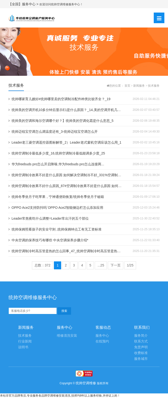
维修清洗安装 (67, 335)
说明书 (23, 347)
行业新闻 (25, 341)
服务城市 (141, 359)
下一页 (115, 265)
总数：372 (42, 265)
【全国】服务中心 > (23, 4)
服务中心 (102, 335)
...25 (100, 265)
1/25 (130, 265)
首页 (127, 85)
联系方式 (141, 341)
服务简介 (141, 335)
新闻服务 (139, 85)
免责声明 (141, 347)
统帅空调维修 (86, 383)
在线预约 (102, 341)
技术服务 (154, 85)
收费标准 (141, 353)
